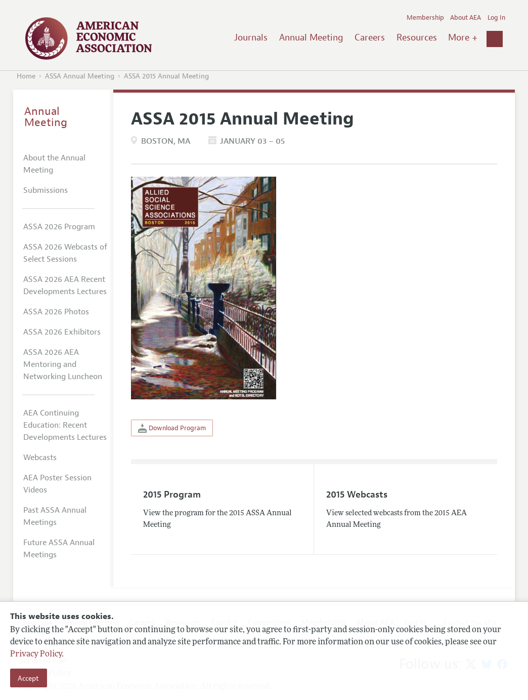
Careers (370, 37)
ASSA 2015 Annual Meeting (166, 76)
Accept (28, 678)
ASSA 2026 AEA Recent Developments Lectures (65, 285)
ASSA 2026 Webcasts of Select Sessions (65, 253)
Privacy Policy (36, 654)
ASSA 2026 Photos (56, 312)
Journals (251, 37)
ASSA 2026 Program (59, 227)
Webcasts (40, 457)
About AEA (465, 18)
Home (26, 76)
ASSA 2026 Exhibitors (62, 332)
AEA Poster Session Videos (57, 484)
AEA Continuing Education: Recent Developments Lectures (65, 425)
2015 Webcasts (356, 494)
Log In (496, 18)
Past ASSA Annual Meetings (54, 516)
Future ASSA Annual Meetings (59, 549)
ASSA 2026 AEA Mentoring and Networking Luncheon (62, 364)
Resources (417, 37)
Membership (425, 18)
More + (462, 37)
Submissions (45, 190)
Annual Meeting (311, 37)
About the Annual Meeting (54, 164)
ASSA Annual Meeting (79, 76)
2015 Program (172, 494)
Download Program (172, 428)
